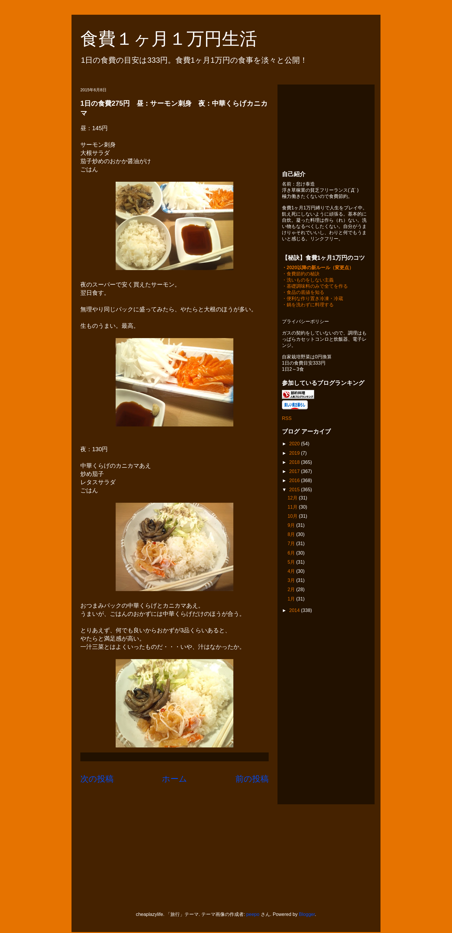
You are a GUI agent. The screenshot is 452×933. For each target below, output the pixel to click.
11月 (293, 507)
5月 (292, 562)
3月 (292, 580)
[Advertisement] (326, 126)
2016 (295, 481)
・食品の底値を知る (303, 292)
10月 (293, 516)
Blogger (307, 914)
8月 (292, 534)
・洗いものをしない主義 (308, 280)
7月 (292, 544)
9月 (292, 525)
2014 (295, 610)
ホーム (174, 778)
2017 (295, 471)
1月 (292, 599)
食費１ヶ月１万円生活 (177, 39)
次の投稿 (97, 778)
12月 (293, 498)
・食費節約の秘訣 (301, 274)
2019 (295, 453)
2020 (295, 444)
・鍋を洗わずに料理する (308, 305)
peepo (253, 914)
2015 (295, 490)
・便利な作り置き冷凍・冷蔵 (312, 299)
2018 (295, 462)
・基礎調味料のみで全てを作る (315, 286)
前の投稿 (252, 778)
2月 (292, 590)
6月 (292, 553)
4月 (292, 571)
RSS (287, 418)
